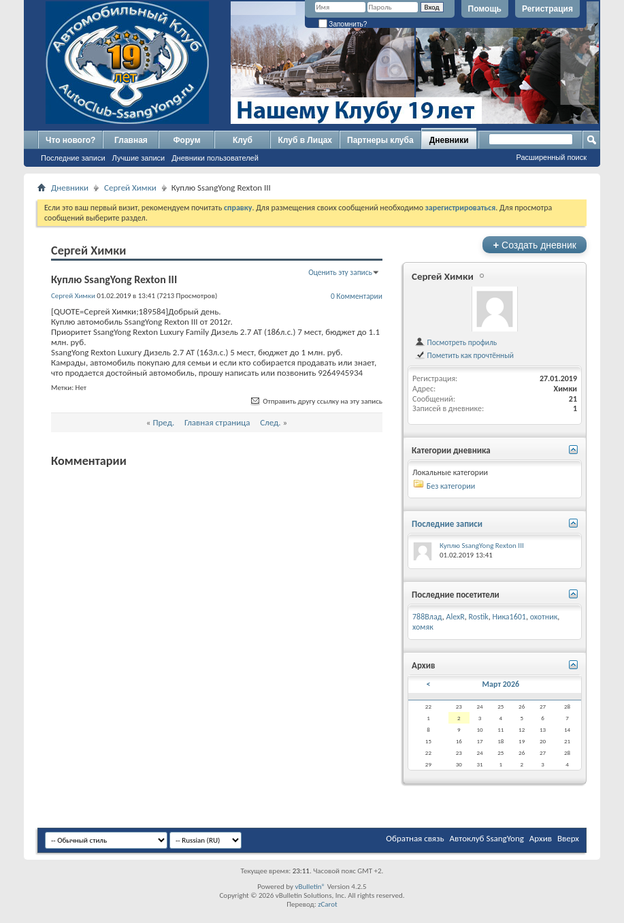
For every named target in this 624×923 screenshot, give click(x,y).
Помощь (485, 9)
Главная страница (217, 422)
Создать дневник (534, 244)
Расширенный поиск (551, 157)
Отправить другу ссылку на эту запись (315, 401)
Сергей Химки (130, 187)
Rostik (479, 616)
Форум (186, 140)
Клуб (242, 140)
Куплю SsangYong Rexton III (482, 545)
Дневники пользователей (215, 158)
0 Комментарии (356, 296)
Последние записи (73, 158)
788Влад (427, 616)
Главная (131, 140)
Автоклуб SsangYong (487, 838)
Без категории (451, 486)
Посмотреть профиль (455, 342)
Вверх (568, 838)
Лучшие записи (138, 158)
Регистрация (547, 9)
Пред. (163, 422)
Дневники (449, 140)
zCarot (328, 904)
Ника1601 (509, 616)
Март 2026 (501, 684)
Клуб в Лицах (305, 140)
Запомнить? (342, 24)
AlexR (455, 616)
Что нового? (70, 140)
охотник (544, 616)
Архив (540, 838)
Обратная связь (415, 838)
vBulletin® (310, 886)
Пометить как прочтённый (464, 355)
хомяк (422, 627)
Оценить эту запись (340, 272)
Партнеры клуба (380, 140)
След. (270, 422)
